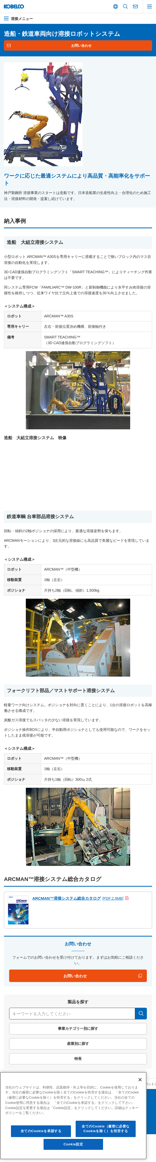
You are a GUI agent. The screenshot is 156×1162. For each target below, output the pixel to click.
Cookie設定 (73, 1144)
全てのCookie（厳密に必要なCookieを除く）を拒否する (106, 1128)
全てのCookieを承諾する (41, 1131)
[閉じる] (140, 1079)
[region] (73, 1115)
